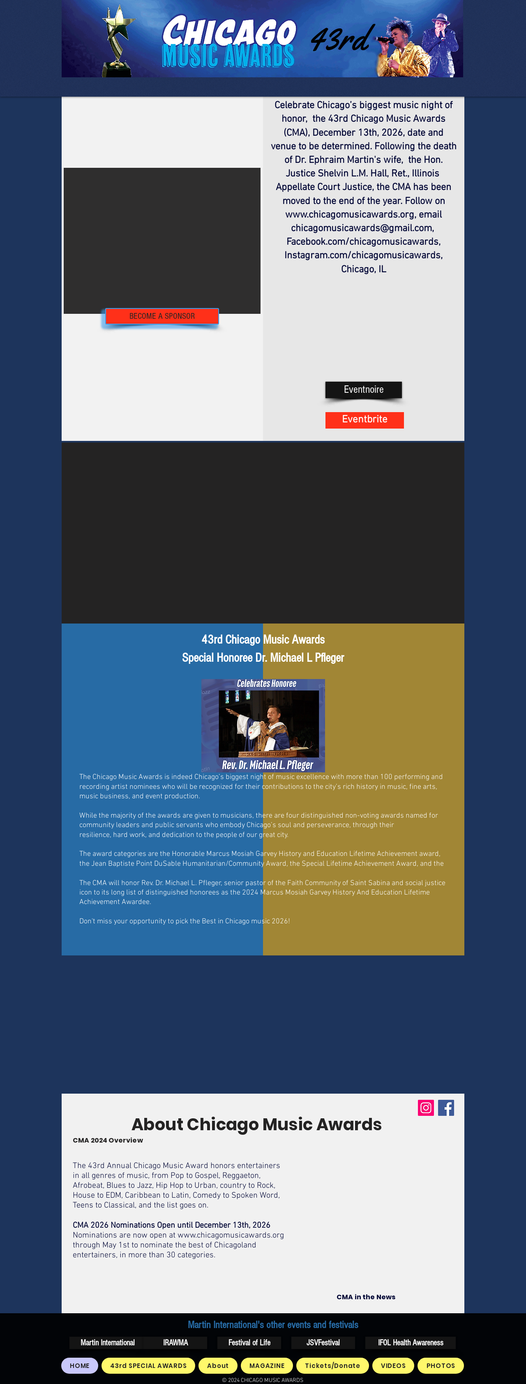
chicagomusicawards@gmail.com (361, 228)
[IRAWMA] (175, 1343)
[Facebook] (446, 1108)
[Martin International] (107, 1343)
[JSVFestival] (323, 1343)
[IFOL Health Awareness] (410, 1343)
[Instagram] (426, 1108)
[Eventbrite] (364, 420)
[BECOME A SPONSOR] (162, 316)
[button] (162, 241)
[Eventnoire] (363, 390)
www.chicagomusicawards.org (349, 215)
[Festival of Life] (249, 1343)
